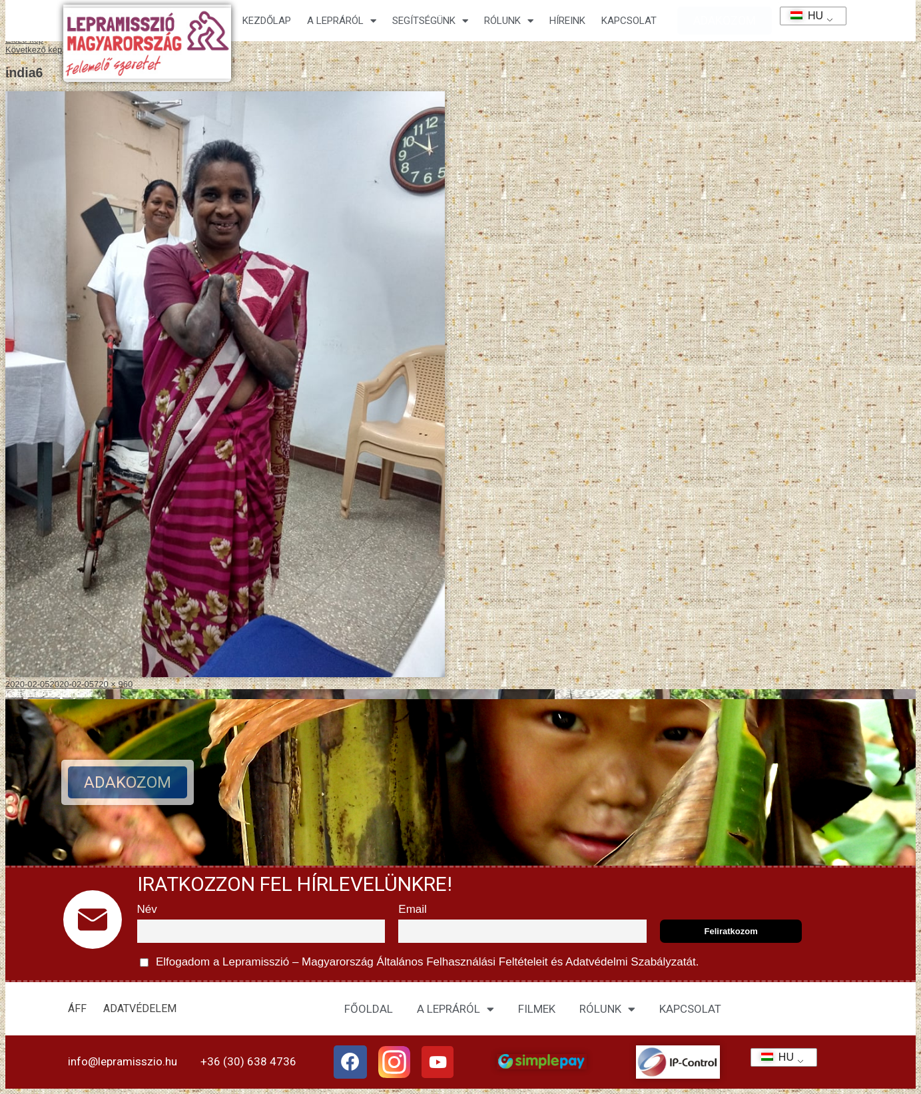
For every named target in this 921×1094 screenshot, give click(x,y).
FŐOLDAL (368, 1008)
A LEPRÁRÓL (455, 1009)
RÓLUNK (607, 1009)
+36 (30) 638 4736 (248, 1061)
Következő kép (33, 50)
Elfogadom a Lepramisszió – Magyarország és (419, 962)
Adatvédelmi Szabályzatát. (631, 962)
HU (802, 15)
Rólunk (508, 21)
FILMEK (536, 1008)
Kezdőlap (266, 21)
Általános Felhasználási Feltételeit (462, 962)
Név (147, 909)
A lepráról (341, 21)
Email (412, 909)
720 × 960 (113, 684)
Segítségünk (430, 21)
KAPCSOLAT (629, 21)
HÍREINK (567, 21)
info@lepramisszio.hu (122, 1061)
